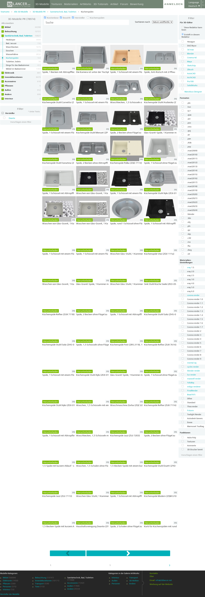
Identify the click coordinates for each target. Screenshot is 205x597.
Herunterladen (50, 68)
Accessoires (23, 81)
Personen (7, 586)
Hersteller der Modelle (9, 594)
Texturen (56, 4)
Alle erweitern (7, 23)
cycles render (193, 367)
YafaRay (190, 383)
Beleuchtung (23, 31)
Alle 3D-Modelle (21, 12)
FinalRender (192, 390)
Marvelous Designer (193, 92)
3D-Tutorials (100, 4)
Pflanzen (23, 86)
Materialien (71, 4)
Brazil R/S (191, 394)
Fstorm (190, 410)
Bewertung (136, 4)
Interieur (23, 98)
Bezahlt (65, 17)
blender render (193, 371)
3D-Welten (134, 580)
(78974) (21, 19)
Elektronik (23, 73)
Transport (39, 583)
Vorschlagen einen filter (20, 122)
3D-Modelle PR (39, 12)
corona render (193, 295)
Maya (189, 61)
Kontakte (154, 573)
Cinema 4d (192, 57)
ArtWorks (85, 4)
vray (189, 267)
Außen (23, 90)
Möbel (23, 27)
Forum (124, 4)
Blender (190, 53)
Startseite (5, 12)
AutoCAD (191, 73)
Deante (12, 118)
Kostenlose (51, 17)
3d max (190, 49)
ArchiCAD (191, 77)
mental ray (192, 363)
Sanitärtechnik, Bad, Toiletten (63, 12)
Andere (23, 94)
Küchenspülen (87, 12)
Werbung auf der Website (161, 584)
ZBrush (190, 69)
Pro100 (190, 81)
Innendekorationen (23, 77)
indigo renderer (194, 386)
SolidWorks (192, 85)
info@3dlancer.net (164, 580)
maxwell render (194, 379)
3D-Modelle (42, 4)
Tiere (37, 586)
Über (152, 576)
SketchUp (191, 65)
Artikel (114, 4)
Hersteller (78, 17)
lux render (191, 375)
